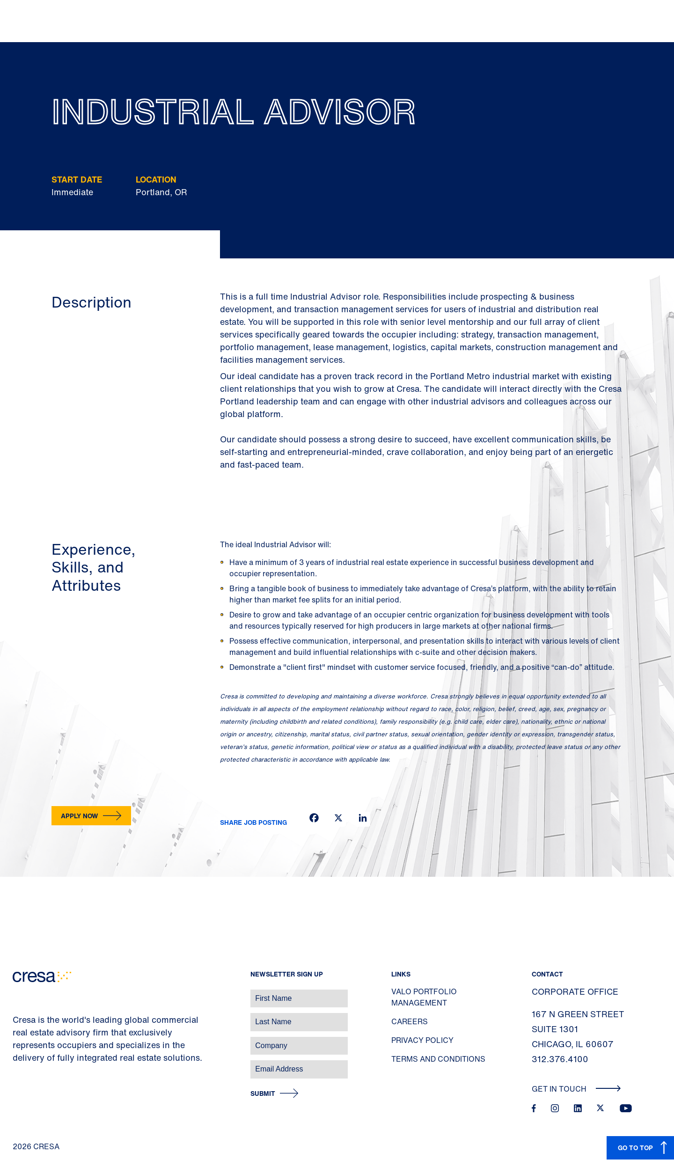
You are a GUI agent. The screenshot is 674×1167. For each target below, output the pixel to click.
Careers (409, 1021)
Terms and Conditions (438, 1058)
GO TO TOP (635, 1147)
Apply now (79, 816)
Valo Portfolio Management (424, 997)
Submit (262, 1094)
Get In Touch (576, 1088)
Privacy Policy (422, 1040)
